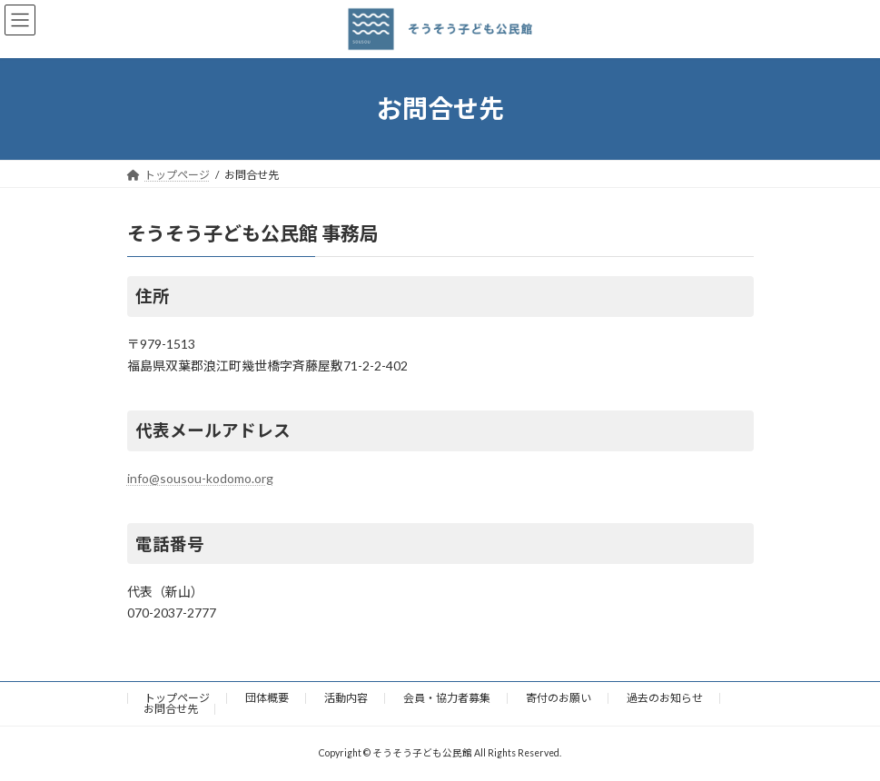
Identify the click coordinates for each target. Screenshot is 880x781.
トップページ (177, 698)
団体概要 (267, 698)
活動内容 (346, 698)
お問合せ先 (170, 709)
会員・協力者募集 (446, 698)
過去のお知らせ (665, 698)
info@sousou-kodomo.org (200, 478)
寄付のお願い (558, 698)
